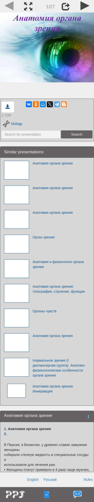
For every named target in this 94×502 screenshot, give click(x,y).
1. (5, 429)
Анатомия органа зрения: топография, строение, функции (59, 288)
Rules (88, 480)
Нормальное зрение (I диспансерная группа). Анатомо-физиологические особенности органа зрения (59, 367)
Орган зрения (44, 237)
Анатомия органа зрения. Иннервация (53, 388)
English (33, 480)
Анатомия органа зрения (53, 163)
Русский (50, 480)
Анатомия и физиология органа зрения (58, 264)
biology (12, 124)
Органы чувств (44, 311)
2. (5, 434)
